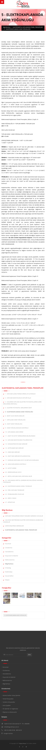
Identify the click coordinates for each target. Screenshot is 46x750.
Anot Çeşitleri (7, 705)
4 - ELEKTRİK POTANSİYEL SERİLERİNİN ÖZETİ (19, 408)
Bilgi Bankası (6, 684)
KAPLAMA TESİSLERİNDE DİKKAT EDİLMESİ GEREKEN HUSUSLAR (25, 516)
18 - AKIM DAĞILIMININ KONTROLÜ (16, 464)
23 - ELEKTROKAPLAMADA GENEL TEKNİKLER (19, 486)
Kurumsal (9, 544)
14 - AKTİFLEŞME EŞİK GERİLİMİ (15, 448)
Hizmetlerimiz (10, 552)
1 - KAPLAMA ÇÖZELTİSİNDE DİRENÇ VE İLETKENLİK (21, 394)
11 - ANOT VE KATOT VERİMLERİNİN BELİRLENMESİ (21, 436)
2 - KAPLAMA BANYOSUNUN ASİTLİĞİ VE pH (19, 398)
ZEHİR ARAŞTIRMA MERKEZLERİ (15, 526)
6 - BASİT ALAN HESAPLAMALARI (15, 416)
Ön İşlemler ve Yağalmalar (10, 709)
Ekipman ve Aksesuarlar (10, 712)
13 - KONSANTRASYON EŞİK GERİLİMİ (17, 444)
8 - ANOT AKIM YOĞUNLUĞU (14, 424)
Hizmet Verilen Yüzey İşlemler (11, 695)
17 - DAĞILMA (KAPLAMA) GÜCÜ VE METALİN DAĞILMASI (23, 460)
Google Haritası (8, 733)
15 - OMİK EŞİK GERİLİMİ (13, 452)
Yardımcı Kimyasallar (9, 702)
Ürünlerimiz (9, 548)
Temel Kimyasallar (8, 699)
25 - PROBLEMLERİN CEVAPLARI (15, 494)
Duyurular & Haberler (12, 556)
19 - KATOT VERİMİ (11, 468)
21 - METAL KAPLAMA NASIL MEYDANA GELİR (19, 476)
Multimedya (9, 572)
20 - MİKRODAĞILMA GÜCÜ (14, 472)
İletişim (8, 580)
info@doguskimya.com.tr (11, 727)
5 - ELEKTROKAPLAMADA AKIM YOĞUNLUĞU (16, 615)
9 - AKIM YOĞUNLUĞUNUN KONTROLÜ (18, 428)
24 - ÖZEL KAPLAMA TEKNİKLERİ (15, 490)
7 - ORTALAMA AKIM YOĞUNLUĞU (16, 420)
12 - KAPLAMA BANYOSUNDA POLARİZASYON (19, 440)
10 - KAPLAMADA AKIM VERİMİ (15, 432)
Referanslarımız (11, 560)
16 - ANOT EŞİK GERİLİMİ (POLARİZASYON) (18, 456)
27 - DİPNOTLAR (11, 502)
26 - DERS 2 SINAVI (11, 498)
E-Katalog (9, 568)
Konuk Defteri (10, 576)
